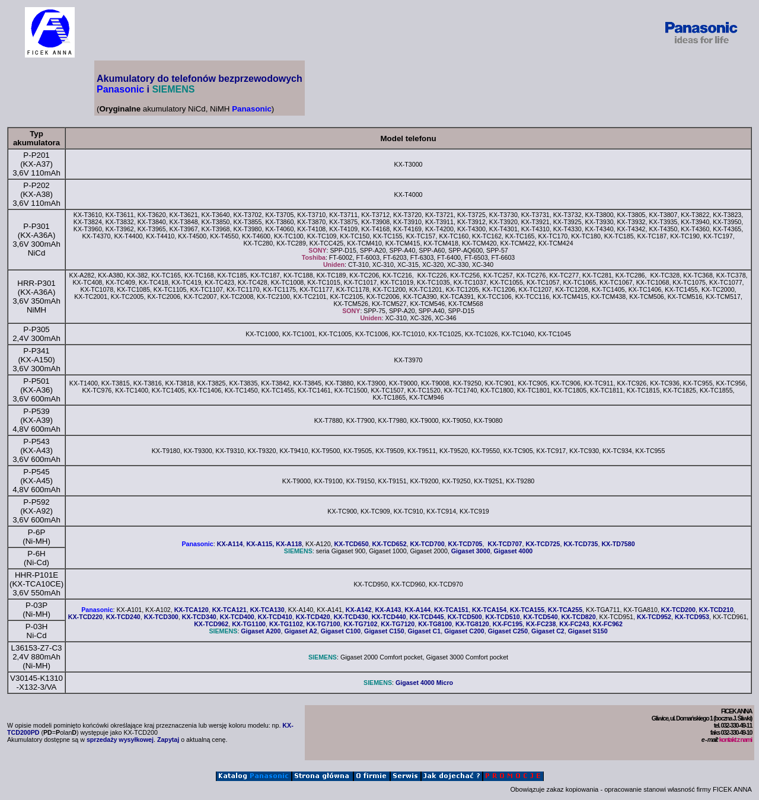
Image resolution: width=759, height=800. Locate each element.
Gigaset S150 (588, 631)
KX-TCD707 (504, 543)
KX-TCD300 (161, 616)
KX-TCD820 (579, 616)
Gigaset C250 (508, 631)
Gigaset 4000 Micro (424, 682)
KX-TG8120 (472, 623)
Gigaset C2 (548, 631)
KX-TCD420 (313, 616)
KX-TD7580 (617, 543)
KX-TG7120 (397, 623)
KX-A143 (388, 609)
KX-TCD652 (389, 543)
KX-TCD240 (123, 616)
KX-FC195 (507, 623)
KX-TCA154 (489, 609)
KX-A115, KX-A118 (274, 543)
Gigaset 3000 (470, 550)
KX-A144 (417, 609)
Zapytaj (168, 739)
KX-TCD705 (465, 543)
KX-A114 (230, 543)
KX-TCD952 (654, 616)
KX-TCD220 (85, 616)
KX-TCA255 (565, 609)
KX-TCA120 (191, 609)
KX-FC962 (608, 623)
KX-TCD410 (275, 616)
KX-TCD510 (503, 616)
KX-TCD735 (580, 543)
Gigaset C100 (341, 631)
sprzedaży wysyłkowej (120, 739)
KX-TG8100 (435, 623)
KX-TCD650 (351, 543)
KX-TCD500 (465, 616)
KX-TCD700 (427, 543)
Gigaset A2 (300, 631)
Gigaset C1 (424, 631)
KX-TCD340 (199, 616)
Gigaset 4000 (513, 550)
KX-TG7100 (323, 623)
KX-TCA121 (229, 609)
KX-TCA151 (451, 609)
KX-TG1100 (249, 623)
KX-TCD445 (427, 616)
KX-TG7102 (361, 623)
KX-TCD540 (541, 616)
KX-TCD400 (237, 616)
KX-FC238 (541, 623)
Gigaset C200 (464, 631)
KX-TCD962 (211, 623)
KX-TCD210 (716, 609)
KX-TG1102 (286, 623)
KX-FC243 (574, 623)
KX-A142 (359, 609)
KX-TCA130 (267, 609)
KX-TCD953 (692, 616)
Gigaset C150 (384, 631)
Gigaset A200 (260, 631)
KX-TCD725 (542, 543)
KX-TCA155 (527, 609)
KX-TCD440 (389, 616)
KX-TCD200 (678, 609)
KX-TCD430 (351, 616)
